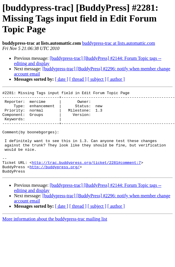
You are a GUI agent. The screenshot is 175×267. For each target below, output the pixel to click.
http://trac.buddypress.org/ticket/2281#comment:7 (86, 177)
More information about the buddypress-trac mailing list (54, 235)
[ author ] (116, 79)
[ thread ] (77, 79)
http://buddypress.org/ (55, 182)
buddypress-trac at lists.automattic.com (118, 43)
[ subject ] (97, 79)
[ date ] (61, 79)
